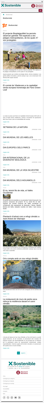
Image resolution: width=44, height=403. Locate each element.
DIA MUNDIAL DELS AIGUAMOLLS (19, 180)
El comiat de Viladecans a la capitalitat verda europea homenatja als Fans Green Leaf (21, 87)
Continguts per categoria (8, 378)
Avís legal (5, 386)
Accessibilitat (6, 388)
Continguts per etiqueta (8, 381)
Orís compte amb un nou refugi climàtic (20, 258)
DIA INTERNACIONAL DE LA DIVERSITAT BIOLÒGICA (16, 159)
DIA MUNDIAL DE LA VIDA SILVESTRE (21, 170)
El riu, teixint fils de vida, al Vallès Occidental (18, 191)
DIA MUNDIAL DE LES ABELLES (18, 137)
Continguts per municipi (8, 383)
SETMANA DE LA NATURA (15, 127)
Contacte (5, 391)
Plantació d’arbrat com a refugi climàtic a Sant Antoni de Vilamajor (21, 217)
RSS (4, 393)
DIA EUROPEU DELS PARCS (16, 147)
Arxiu (4, 376)
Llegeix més (6, 80)
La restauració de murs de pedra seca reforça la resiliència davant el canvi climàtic (20, 301)
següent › (23, 353)
